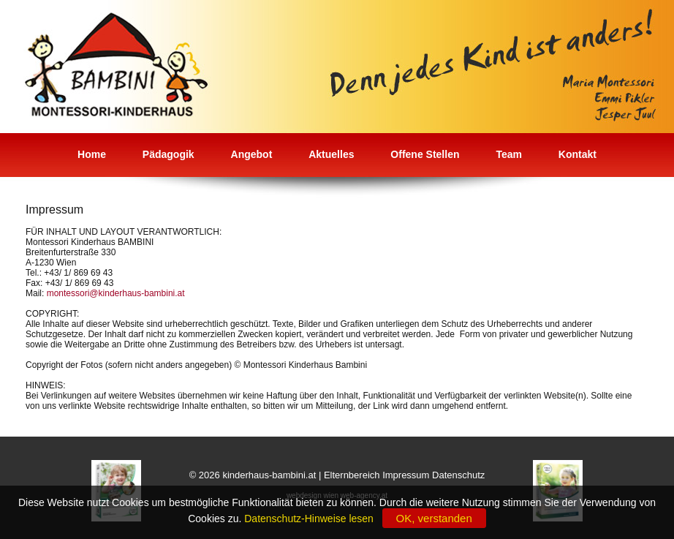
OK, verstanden (434, 518)
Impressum (405, 475)
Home (91, 154)
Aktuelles (331, 154)
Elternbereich (352, 475)
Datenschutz (458, 475)
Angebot (252, 154)
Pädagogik (168, 154)
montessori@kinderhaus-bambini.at (116, 293)
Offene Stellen (424, 154)
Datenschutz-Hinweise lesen (311, 518)
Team (509, 154)
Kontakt (577, 154)
